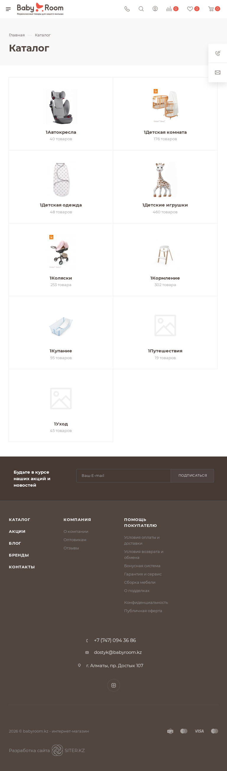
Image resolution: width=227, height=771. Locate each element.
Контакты (22, 566)
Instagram (113, 685)
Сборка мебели (139, 582)
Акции (17, 531)
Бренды (19, 555)
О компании (76, 531)
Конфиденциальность (146, 602)
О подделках (137, 590)
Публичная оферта (143, 610)
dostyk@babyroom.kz (118, 652)
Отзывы (71, 548)
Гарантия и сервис (143, 574)
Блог (15, 543)
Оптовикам (75, 539)
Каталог (19, 519)
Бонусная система (142, 565)
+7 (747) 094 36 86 (115, 640)
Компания (77, 519)
